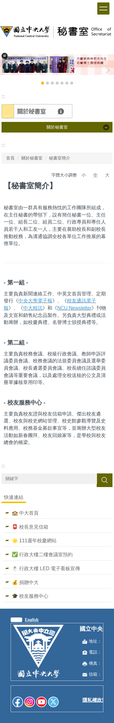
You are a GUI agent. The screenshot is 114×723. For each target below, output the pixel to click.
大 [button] (107, 175)
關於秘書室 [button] (57, 127)
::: (3, 96)
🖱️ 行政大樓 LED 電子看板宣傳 (46, 568)
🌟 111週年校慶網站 (34, 540)
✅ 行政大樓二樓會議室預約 (42, 554)
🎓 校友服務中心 (30, 596)
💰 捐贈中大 (25, 582)
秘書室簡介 (59, 158)
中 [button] (95, 175)
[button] (5, 56)
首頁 (10, 158)
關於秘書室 (32, 158)
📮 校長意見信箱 (30, 527)
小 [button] (83, 175)
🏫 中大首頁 (25, 513)
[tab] (42, 83)
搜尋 (104, 480)
